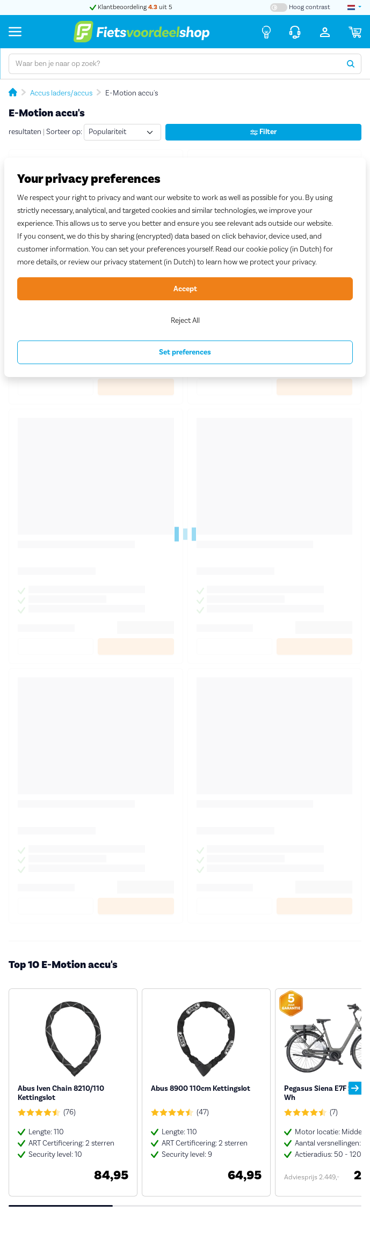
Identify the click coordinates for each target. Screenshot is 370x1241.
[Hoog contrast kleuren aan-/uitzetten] (300, 7)
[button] (355, 1088)
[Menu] (15, 31)
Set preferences (185, 352)
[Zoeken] (350, 64)
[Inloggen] (324, 31)
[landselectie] (354, 7)
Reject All (185, 321)
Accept (185, 289)
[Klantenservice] (294, 31)
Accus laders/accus (61, 93)
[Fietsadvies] (266, 31)
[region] (185, 267)
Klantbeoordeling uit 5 (131, 7)
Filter (263, 132)
